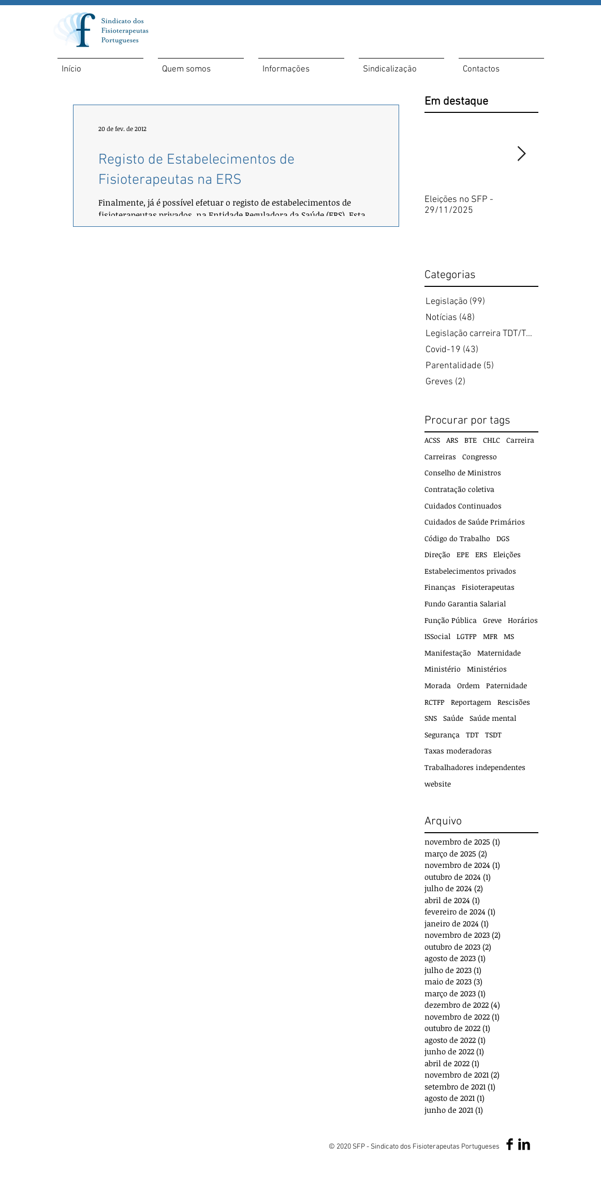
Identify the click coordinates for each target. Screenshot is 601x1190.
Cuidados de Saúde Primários (474, 522)
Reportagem (471, 702)
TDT (472, 734)
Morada (437, 685)
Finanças (440, 587)
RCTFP (434, 702)
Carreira (520, 440)
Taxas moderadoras (458, 751)
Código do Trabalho (457, 538)
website (437, 784)
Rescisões (513, 702)
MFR (490, 636)
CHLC (491, 440)
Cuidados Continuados (463, 506)
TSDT (493, 734)
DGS (502, 538)
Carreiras (440, 456)
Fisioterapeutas (488, 587)
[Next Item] (521, 154)
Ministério (442, 669)
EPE (463, 554)
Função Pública (450, 620)
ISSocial (437, 636)
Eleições (507, 554)
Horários (523, 620)
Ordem (468, 685)
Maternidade (499, 653)
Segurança (442, 734)
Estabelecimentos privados (470, 571)
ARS (452, 440)
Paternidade (506, 685)
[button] (201, 65)
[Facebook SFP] (510, 1144)
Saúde (453, 718)
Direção (437, 554)
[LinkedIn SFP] (524, 1144)
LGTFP (467, 636)
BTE (470, 440)
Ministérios (487, 669)
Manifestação (447, 653)
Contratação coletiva (459, 489)
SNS (430, 718)
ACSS (432, 440)
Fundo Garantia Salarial (465, 603)
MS (509, 636)
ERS (481, 554)
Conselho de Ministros (462, 472)
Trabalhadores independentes (474, 767)
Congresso (479, 456)
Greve (492, 620)
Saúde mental (493, 718)
